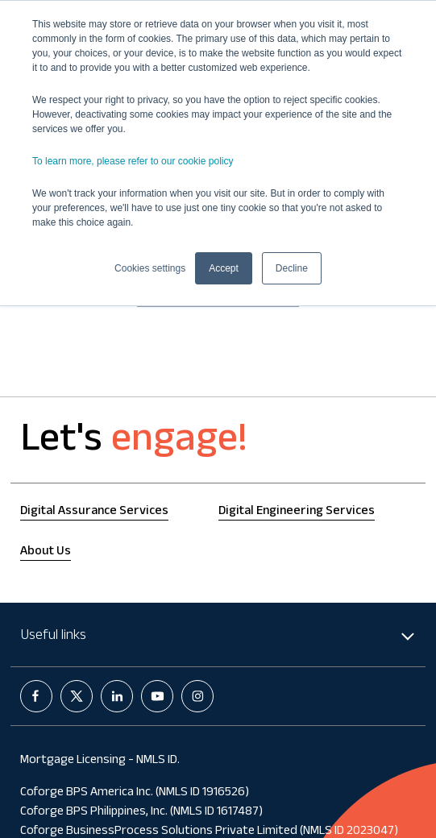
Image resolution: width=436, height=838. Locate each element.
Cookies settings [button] (149, 268)
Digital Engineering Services (296, 512)
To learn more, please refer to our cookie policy (132, 161)
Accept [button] (224, 268)
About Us (45, 552)
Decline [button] (292, 268)
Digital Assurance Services (94, 512)
